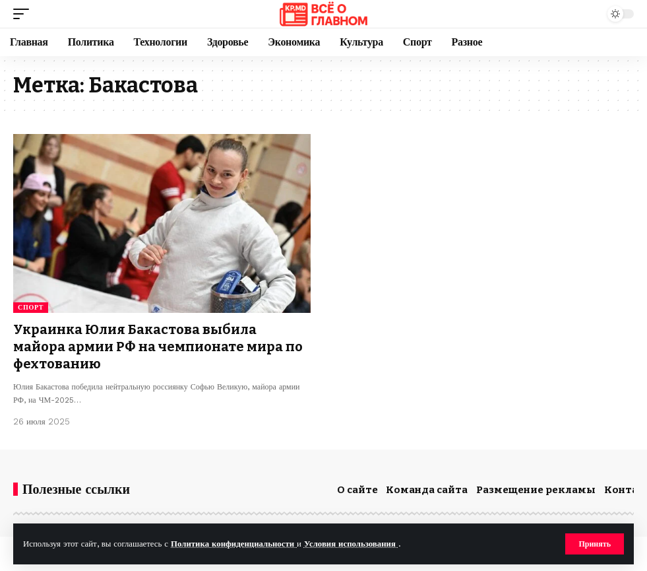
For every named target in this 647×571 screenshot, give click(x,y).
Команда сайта (427, 490)
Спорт (31, 307)
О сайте (357, 490)
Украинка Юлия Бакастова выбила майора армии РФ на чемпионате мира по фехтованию (158, 346)
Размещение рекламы (536, 490)
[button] (594, 543)
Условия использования (351, 544)
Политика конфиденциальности (234, 544)
